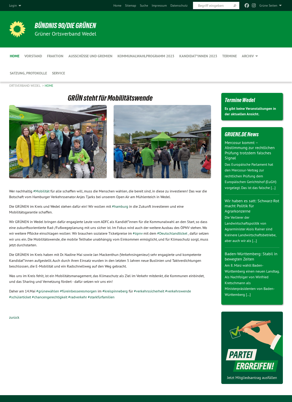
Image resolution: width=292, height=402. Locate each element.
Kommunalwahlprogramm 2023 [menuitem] (145, 56)
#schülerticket (20, 297)
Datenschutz (179, 5)
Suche (144, 5)
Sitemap (130, 5)
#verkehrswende (178, 291)
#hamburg (120, 206)
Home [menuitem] (14, 56)
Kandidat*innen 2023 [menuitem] (198, 56)
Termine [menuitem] (229, 56)
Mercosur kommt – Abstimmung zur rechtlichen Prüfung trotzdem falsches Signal (250, 150)
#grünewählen (47, 291)
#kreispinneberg (115, 291)
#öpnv (138, 233)
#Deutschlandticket (172, 233)
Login (13, 5)
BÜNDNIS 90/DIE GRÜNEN (65, 25)
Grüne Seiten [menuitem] (268, 5)
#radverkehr (77, 297)
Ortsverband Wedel (25, 86)
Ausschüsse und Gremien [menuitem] (90, 56)
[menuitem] (117, 5)
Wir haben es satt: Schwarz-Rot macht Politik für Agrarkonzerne (252, 206)
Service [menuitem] (58, 73)
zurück (14, 317)
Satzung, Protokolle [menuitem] (28, 73)
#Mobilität (41, 191)
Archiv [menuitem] (248, 56)
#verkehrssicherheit (149, 291)
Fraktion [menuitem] (55, 56)
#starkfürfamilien (101, 297)
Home (117, 5)
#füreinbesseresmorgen (78, 291)
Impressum (159, 5)
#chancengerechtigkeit (49, 297)
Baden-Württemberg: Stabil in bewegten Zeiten (251, 256)
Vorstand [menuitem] (33, 56)
